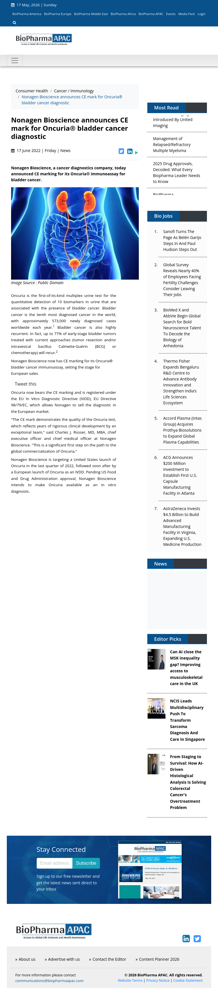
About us (25, 959)
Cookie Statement (188, 980)
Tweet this (25, 384)
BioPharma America (26, 14)
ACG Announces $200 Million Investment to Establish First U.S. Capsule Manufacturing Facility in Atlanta (180, 475)
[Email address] (55, 863)
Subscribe (86, 863)
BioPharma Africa (123, 14)
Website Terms (130, 980)
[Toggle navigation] (15, 60)
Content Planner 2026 (157, 959)
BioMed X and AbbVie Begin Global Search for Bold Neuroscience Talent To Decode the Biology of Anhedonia (182, 327)
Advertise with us (62, 959)
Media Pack (186, 14)
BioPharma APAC (151, 14)
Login (202, 14)
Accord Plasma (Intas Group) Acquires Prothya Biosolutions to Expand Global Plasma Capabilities (182, 430)
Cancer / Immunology (74, 90)
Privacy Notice (157, 980)
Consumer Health (32, 90)
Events (171, 14)
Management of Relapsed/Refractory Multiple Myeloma (171, 145)
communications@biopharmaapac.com (49, 980)
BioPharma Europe (58, 14)
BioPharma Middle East (91, 14)
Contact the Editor (107, 959)
